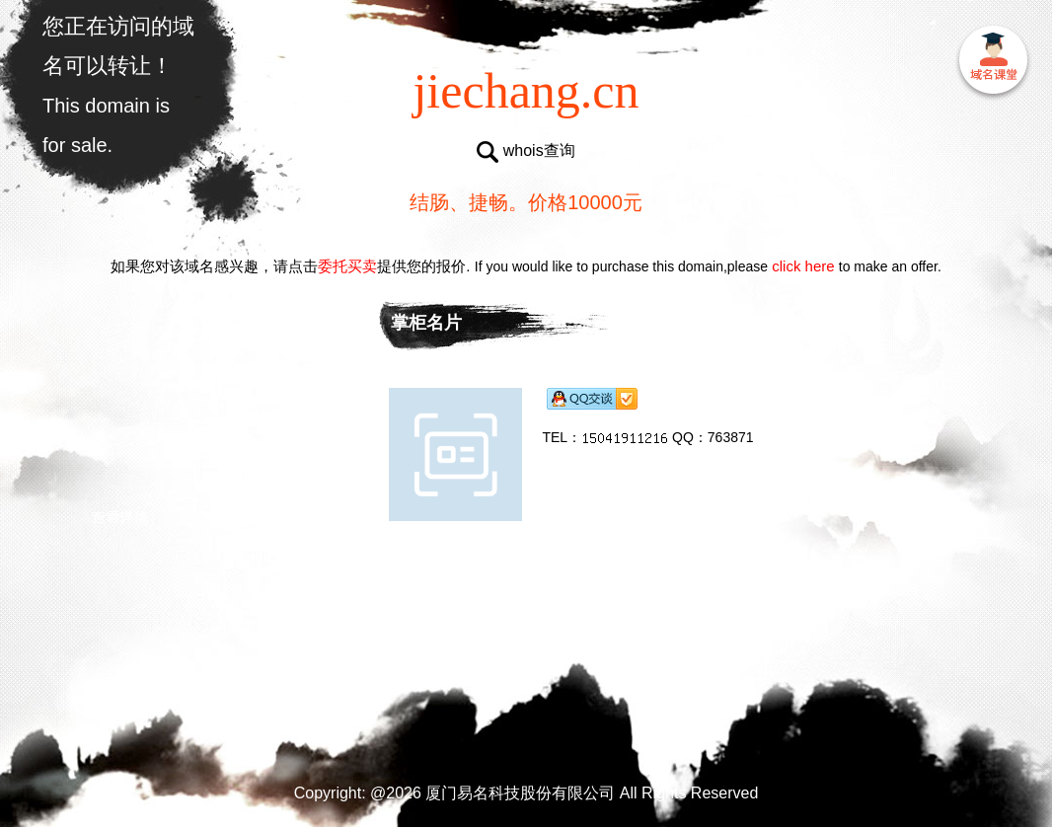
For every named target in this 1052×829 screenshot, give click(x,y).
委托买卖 (347, 266)
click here (803, 266)
